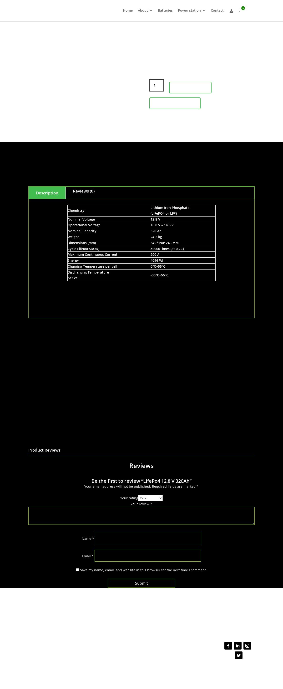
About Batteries (87, 618)
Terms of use (156, 669)
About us (82, 614)
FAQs (127, 614)
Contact (217, 11)
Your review (141, 504)
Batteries (165, 11)
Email (88, 556)
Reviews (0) (84, 191)
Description (47, 193)
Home (128, 11)
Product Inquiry (175, 103)
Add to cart (190, 87)
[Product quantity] (156, 85)
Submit (141, 583)
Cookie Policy (175, 669)
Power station (189, 11)
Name (88, 538)
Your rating (129, 498)
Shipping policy (134, 619)
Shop (79, 623)
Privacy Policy (136, 669)
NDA (189, 669)
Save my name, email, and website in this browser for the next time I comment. (143, 570)
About (143, 11)
